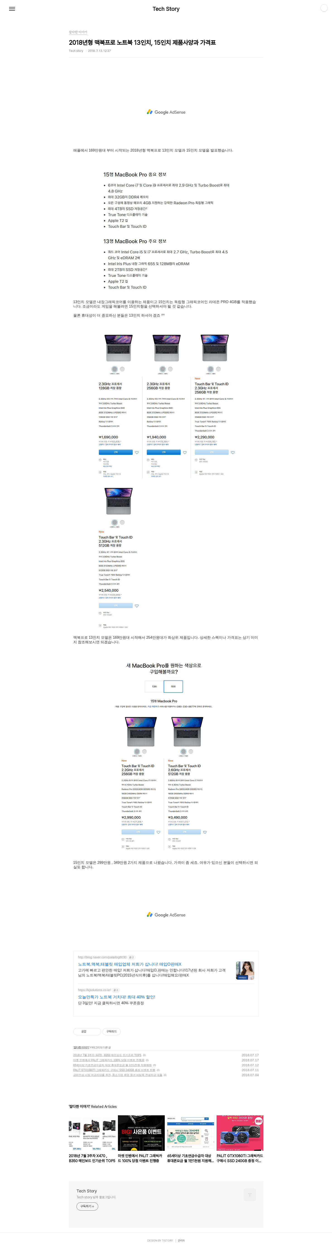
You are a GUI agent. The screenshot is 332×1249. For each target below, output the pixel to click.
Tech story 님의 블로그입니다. (96, 1197)
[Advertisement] (166, 112)
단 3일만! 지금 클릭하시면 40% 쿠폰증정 (111, 1003)
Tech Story (166, 9)
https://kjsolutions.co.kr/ (94, 990)
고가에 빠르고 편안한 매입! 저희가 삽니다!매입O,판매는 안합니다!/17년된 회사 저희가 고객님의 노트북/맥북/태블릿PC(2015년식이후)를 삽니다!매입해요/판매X (152, 972)
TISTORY (167, 1240)
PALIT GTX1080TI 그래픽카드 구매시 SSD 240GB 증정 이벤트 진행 (114, 1070)
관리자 (181, 1240)
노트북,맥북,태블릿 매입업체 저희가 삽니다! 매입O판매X (130, 964)
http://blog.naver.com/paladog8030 (102, 957)
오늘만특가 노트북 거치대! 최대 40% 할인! (116, 997)
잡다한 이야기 (81, 1047)
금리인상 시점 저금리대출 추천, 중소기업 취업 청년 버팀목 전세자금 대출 (117, 1075)
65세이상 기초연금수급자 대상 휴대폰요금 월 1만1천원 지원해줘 (112, 1065)
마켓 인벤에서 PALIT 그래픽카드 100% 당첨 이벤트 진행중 (108, 1060)
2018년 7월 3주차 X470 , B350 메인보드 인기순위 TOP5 (107, 1055)
